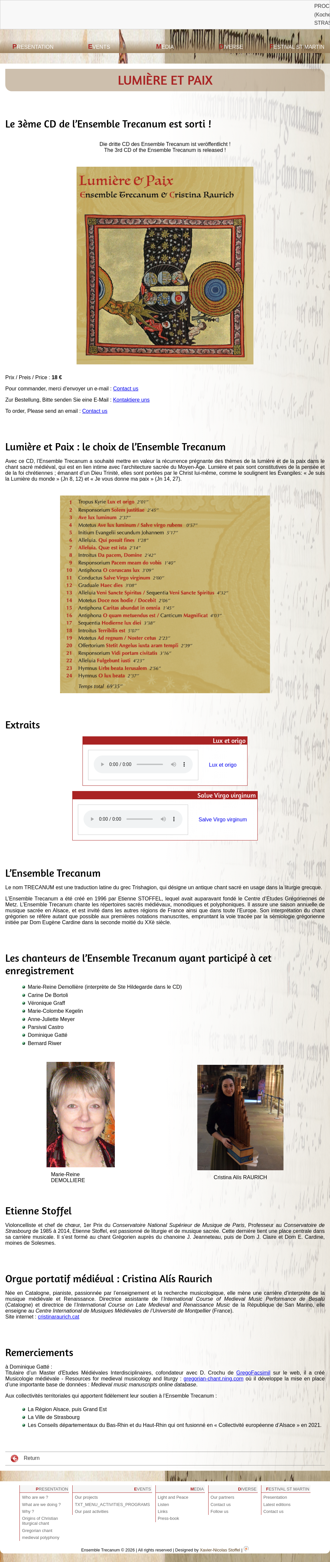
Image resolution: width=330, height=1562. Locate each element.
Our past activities (92, 1511)
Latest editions (277, 1504)
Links (163, 1511)
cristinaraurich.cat (58, 1317)
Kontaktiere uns (131, 400)
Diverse (231, 46)
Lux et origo (223, 765)
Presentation (33, 46)
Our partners (222, 1497)
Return (25, 1459)
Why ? (28, 1511)
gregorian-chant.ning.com (213, 1378)
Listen (163, 1504)
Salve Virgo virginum (223, 819)
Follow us (219, 1511)
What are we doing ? (41, 1504)
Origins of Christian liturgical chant (40, 1521)
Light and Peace (173, 1497)
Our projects (86, 1497)
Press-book (168, 1518)
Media (165, 46)
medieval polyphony (40, 1537)
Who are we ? (35, 1497)
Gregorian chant (37, 1530)
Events (99, 46)
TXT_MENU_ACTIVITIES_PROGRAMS (112, 1504)
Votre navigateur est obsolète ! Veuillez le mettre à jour (143, 764)
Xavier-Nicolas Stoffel (220, 1550)
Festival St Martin (297, 46)
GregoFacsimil (253, 1373)
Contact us (125, 388)
